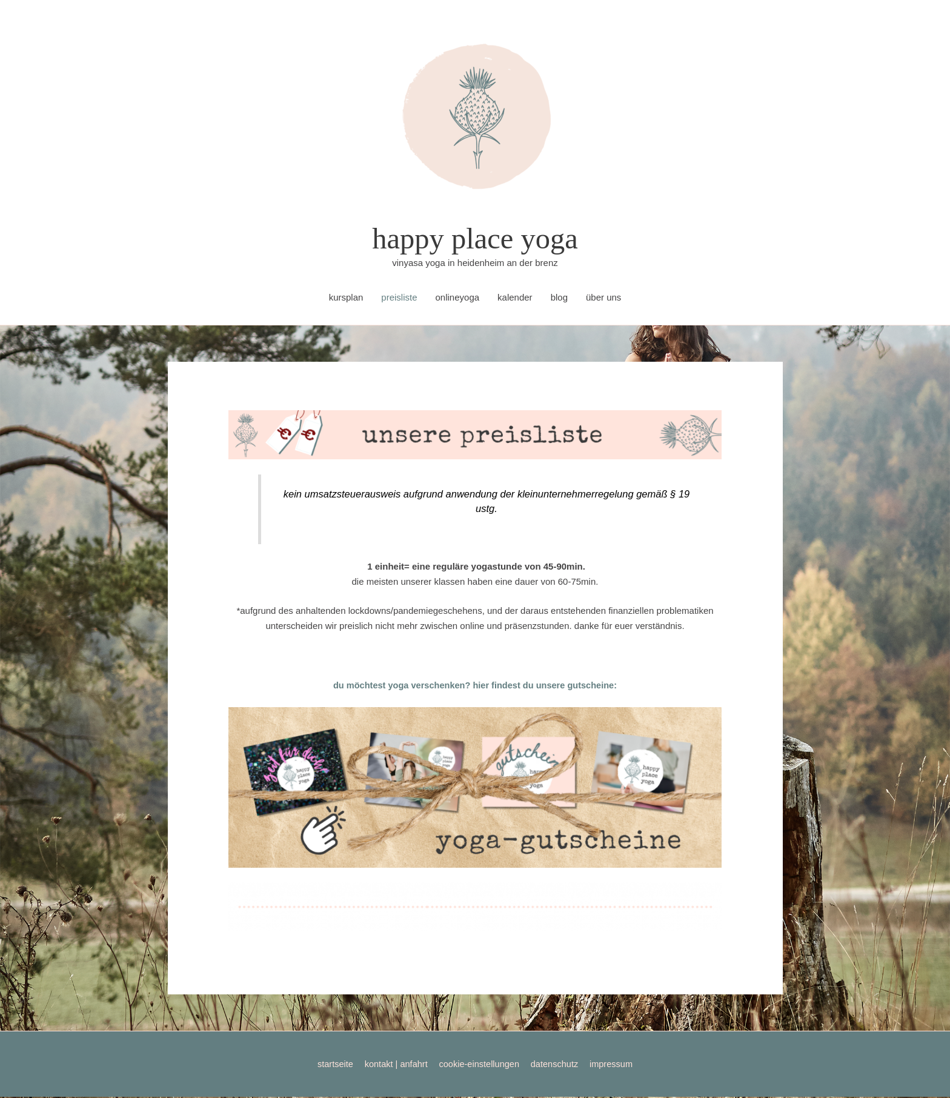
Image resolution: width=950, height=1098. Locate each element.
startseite (331, 1065)
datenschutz (557, 1065)
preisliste (399, 298)
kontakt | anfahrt (393, 1065)
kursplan (346, 298)
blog (559, 298)
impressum (615, 1065)
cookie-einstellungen (479, 1065)
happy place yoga (475, 239)
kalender (515, 298)
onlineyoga (458, 298)
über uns (603, 298)
